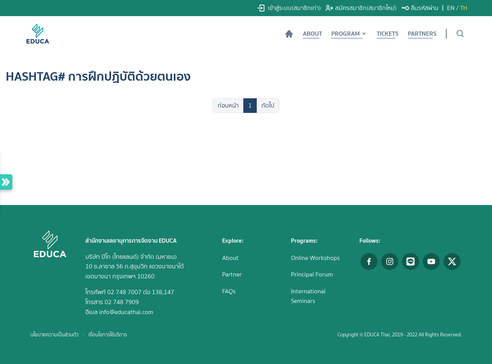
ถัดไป (267, 105)
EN (451, 7)
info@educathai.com (126, 312)
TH (463, 7)
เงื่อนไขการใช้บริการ (107, 334)
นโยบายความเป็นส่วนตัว (54, 334)
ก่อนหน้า (228, 105)
